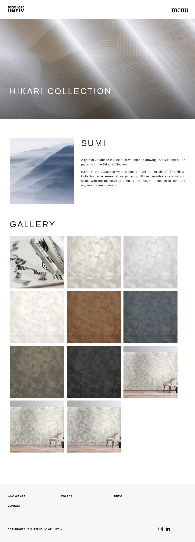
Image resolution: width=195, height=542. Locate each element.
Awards (66, 496)
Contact (14, 505)
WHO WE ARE (16, 496)
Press (117, 496)
